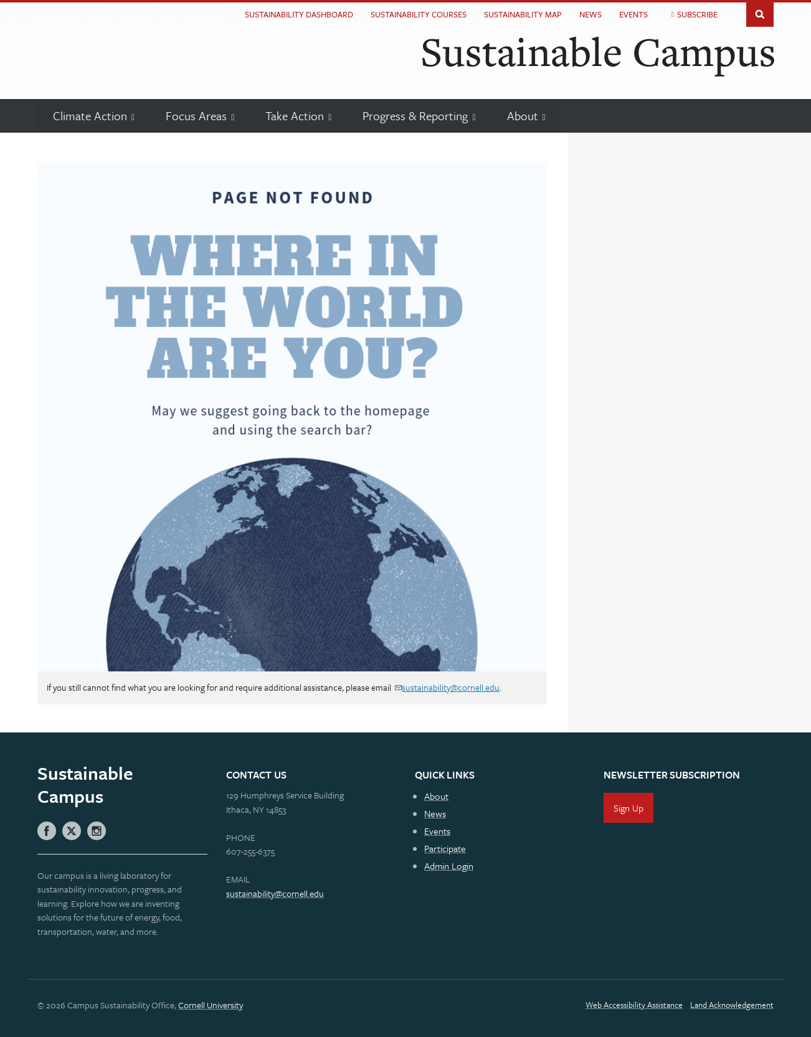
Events (633, 14)
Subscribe (697, 14)
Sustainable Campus (598, 50)
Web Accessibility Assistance (634, 1004)
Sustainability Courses (419, 14)
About (436, 796)
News (590, 14)
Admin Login (448, 866)
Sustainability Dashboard (299, 14)
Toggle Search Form (760, 13)
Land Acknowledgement (732, 1004)
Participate (445, 848)
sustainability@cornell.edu (451, 687)
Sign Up (628, 808)
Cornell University (210, 1004)
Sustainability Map (523, 14)
